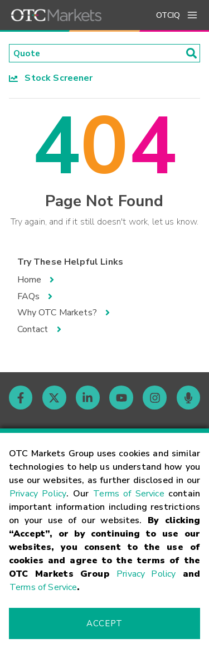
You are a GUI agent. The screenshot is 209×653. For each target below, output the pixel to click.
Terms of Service (128, 494)
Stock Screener (51, 78)
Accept (104, 623)
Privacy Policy (37, 494)
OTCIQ (168, 15)
